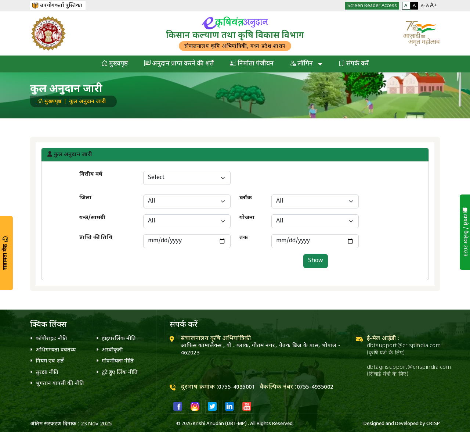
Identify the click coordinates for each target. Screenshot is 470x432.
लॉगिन (302, 64)
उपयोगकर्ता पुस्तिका (57, 5)
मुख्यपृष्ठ (114, 64)
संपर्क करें (354, 64)
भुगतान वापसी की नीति (60, 383)
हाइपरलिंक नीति (119, 338)
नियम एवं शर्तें (50, 361)
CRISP (433, 424)
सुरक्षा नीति (47, 372)
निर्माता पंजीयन (252, 64)
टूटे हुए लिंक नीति (120, 372)
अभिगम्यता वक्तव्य (56, 350)
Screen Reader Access (372, 6)
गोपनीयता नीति (118, 361)
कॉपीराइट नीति (51, 338)
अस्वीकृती (112, 350)
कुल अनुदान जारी (87, 101)
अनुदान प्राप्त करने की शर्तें (179, 64)
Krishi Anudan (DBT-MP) (220, 424)
